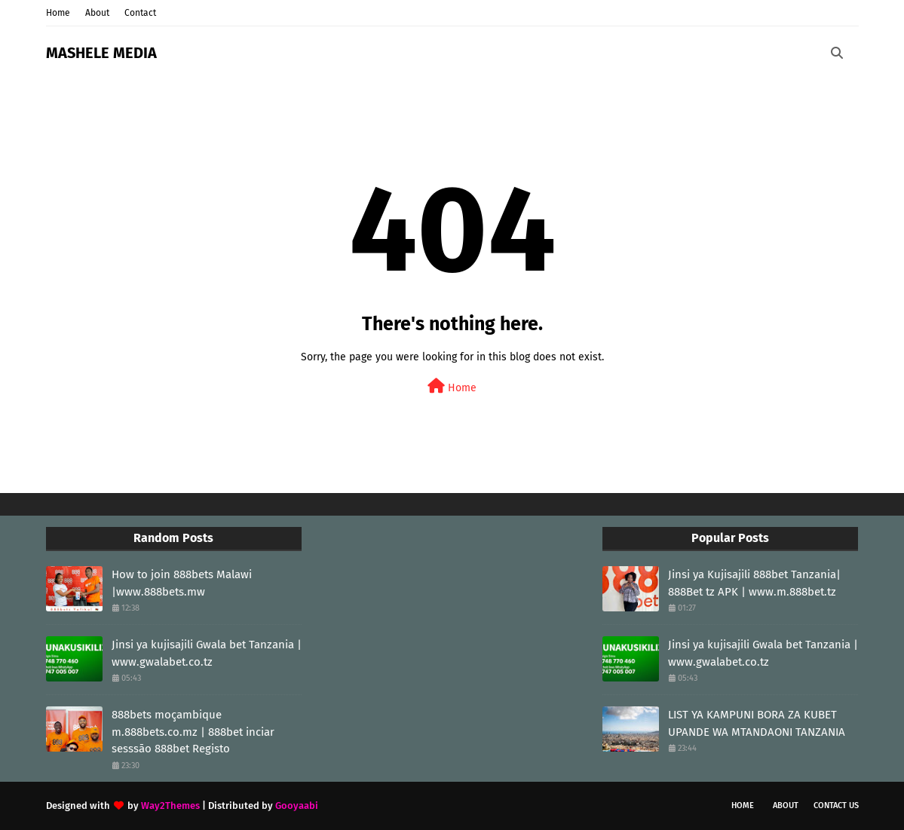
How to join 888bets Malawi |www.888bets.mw (182, 583)
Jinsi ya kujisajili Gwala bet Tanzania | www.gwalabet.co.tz (207, 653)
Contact (140, 13)
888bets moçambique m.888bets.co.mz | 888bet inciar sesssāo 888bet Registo (193, 731)
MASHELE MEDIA (101, 53)
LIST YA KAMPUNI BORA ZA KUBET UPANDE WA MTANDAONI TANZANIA (756, 723)
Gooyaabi (296, 805)
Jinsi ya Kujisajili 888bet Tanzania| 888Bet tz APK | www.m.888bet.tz (754, 583)
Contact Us (836, 805)
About (97, 13)
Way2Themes (170, 805)
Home (58, 13)
